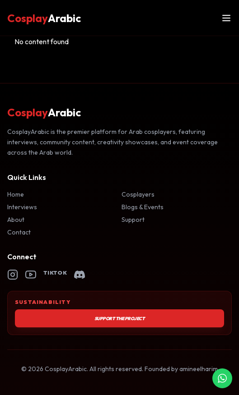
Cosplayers (138, 194)
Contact (19, 232)
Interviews (22, 207)
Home (15, 194)
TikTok (55, 272)
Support (133, 220)
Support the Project (119, 319)
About (15, 220)
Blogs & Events (143, 207)
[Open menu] (226, 18)
